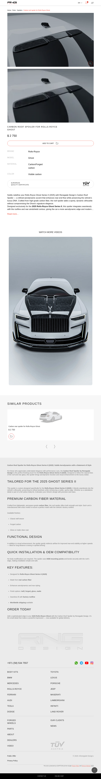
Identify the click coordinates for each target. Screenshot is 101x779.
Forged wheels (11, 721)
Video (10, 746)
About (10, 735)
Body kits (12, 672)
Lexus (54, 678)
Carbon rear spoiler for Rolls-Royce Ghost (24, 426)
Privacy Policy (12, 761)
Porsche (56, 683)
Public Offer (11, 756)
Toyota (55, 672)
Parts (10, 729)
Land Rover (57, 712)
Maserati (56, 695)
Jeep (53, 689)
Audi (9, 700)
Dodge (11, 712)
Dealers (12, 740)
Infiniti (54, 706)
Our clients (57, 720)
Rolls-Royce (14, 689)
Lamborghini (58, 700)
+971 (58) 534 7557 (17, 663)
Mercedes (13, 683)
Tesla (10, 706)
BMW (9, 678)
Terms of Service (86, 765)
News (54, 726)
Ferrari (11, 695)
